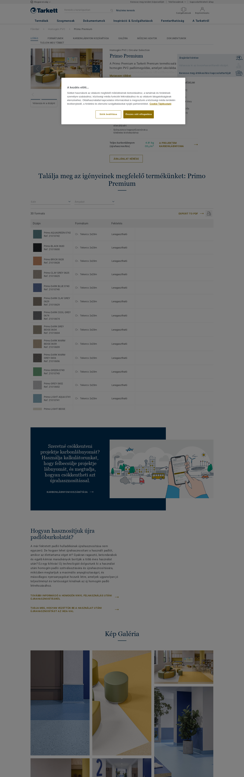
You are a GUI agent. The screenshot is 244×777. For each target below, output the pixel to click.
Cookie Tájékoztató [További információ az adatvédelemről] (160, 104)
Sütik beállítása (108, 114)
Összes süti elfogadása (138, 114)
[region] (123, 101)
